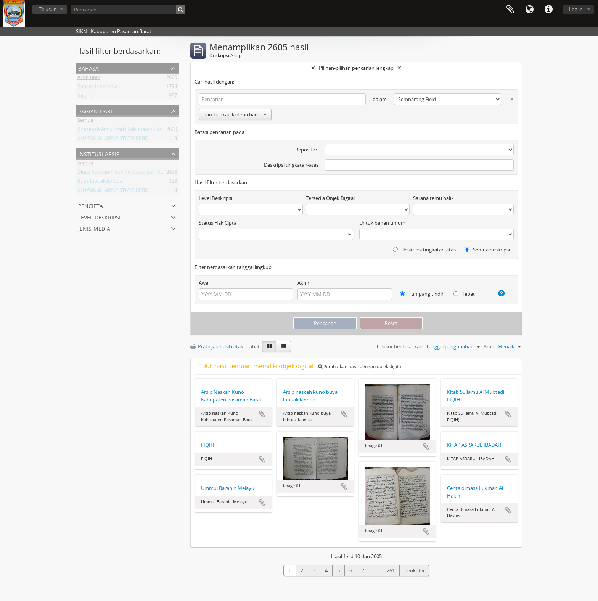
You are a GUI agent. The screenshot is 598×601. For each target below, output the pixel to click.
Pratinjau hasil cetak (216, 346)
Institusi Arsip (98, 153)
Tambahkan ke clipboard (262, 414)
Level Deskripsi (99, 216)
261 (391, 570)
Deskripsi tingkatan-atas (291, 164)
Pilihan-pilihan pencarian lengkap (356, 67)
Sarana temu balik (433, 198)
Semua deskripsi (487, 249)
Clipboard (510, 9)
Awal (204, 282)
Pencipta (90, 205)
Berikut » (414, 570)
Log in (576, 9)
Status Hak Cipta (217, 222)
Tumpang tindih (422, 293)
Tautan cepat (548, 9)
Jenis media (94, 228)
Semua (85, 121)
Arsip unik (88, 78)
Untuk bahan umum (382, 222)
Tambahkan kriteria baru (235, 114)
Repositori (306, 149)
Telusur (47, 9)
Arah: (489, 346)
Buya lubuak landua (99, 182)
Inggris (85, 96)
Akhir (303, 282)
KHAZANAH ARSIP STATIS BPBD (112, 139)
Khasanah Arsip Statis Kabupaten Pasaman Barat (132, 130)
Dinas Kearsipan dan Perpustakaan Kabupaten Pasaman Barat (147, 173)
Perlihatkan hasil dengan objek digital (360, 366)
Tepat (464, 293)
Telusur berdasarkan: (400, 346)
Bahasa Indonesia (97, 87)
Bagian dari (95, 110)
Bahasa (529, 9)
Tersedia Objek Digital (330, 198)
